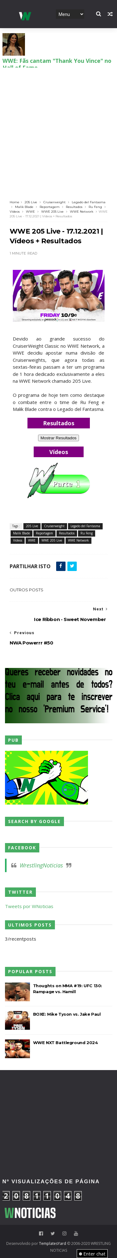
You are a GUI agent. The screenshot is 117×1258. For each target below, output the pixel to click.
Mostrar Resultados (59, 438)
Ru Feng (95, 207)
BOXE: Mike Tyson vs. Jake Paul (67, 1014)
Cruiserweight (54, 202)
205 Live (31, 202)
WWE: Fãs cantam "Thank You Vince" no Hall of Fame (56, 60)
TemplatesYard (52, 1243)
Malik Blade (24, 207)
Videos (15, 212)
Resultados (74, 207)
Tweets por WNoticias (29, 906)
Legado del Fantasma (88, 202)
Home (14, 202)
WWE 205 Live (52, 212)
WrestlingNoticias (41, 865)
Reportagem (50, 207)
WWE (30, 212)
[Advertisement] (58, 129)
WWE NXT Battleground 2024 (65, 1042)
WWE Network (81, 212)
